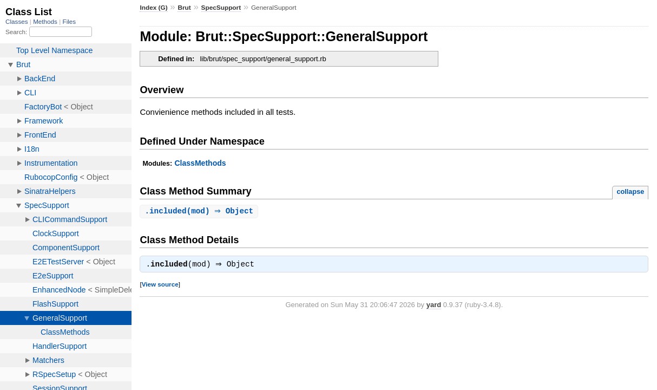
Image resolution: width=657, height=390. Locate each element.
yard (433, 306)
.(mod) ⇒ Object (200, 211)
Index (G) (153, 7)
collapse (630, 191)
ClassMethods (200, 163)
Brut (184, 7)
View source (160, 285)
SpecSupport (221, 7)
